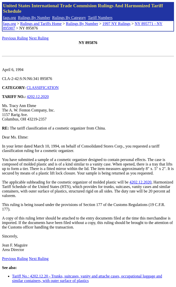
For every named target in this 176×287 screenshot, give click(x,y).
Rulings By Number (34, 18)
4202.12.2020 (38, 96)
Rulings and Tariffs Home (41, 24)
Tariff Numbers (100, 18)
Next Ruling (39, 38)
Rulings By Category (69, 18)
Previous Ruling (15, 38)
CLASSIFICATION (43, 88)
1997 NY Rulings (116, 24)
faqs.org (9, 18)
